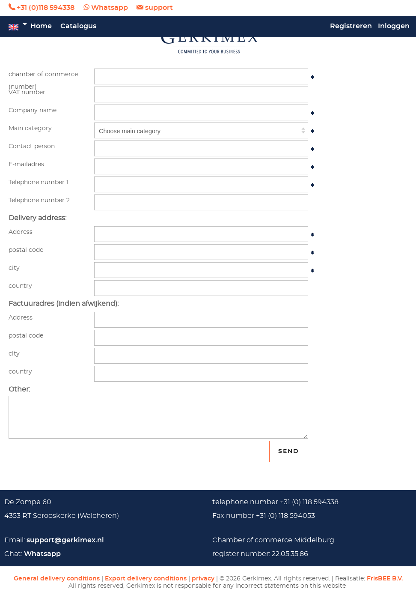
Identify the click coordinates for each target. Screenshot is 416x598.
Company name (32, 110)
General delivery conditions (57, 578)
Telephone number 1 (38, 182)
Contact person (32, 146)
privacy (203, 578)
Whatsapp (109, 7)
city (14, 268)
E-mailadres (26, 164)
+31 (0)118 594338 (45, 7)
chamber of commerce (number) (43, 77)
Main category (30, 128)
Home (41, 26)
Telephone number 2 (39, 200)
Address (21, 232)
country (20, 286)
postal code (26, 250)
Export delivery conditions (146, 578)
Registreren (351, 26)
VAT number (27, 92)
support (159, 7)
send (288, 451)
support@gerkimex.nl (65, 540)
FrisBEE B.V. (385, 578)
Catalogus (78, 26)
